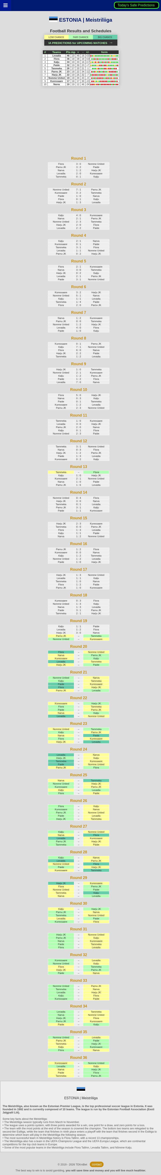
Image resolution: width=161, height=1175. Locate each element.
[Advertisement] (78, 125)
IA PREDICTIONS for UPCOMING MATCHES (81, 43)
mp (73, 52)
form (104, 52)
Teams (56, 52)
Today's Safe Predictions (136, 5)
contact (96, 1164)
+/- (87, 52)
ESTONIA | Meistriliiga (80, 20)
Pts (68, 52)
